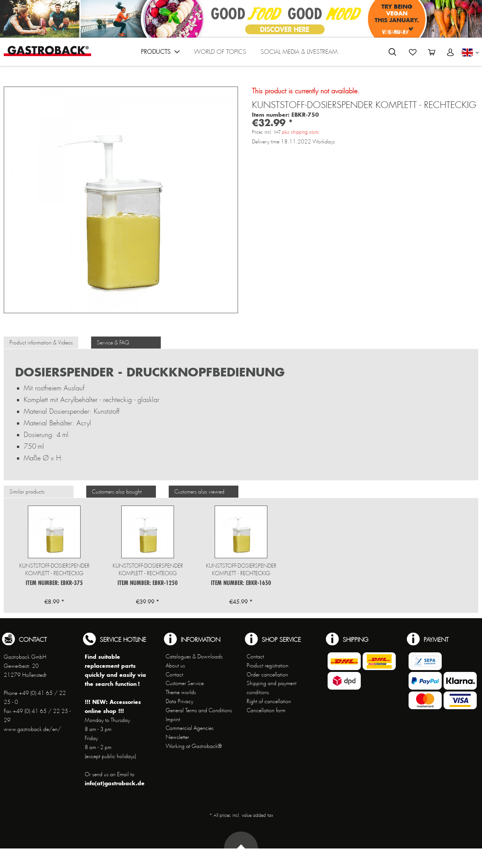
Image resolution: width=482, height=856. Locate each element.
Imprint (173, 719)
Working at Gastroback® (194, 746)
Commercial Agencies (190, 728)
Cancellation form (266, 710)
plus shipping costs (300, 132)
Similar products (26, 491)
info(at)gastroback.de (115, 783)
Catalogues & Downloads (194, 656)
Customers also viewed (199, 491)
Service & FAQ (113, 342)
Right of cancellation (269, 701)
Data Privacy (179, 701)
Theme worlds (181, 692)
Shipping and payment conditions (271, 688)
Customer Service (185, 683)
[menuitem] (160, 53)
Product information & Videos (41, 342)
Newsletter (177, 737)
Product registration (267, 665)
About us (175, 665)
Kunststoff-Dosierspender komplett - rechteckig (54, 569)
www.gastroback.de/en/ (32, 729)
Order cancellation (267, 674)
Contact (174, 674)
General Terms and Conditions (199, 710)
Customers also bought (117, 491)
